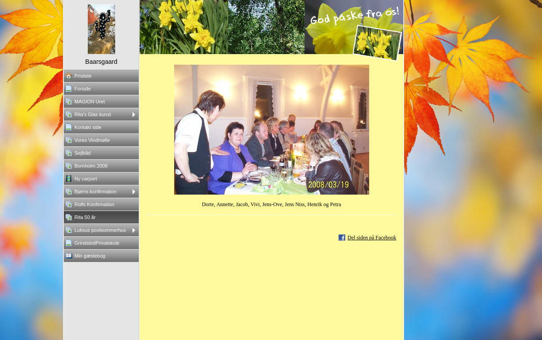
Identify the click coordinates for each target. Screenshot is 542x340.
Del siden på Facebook (371, 237)
